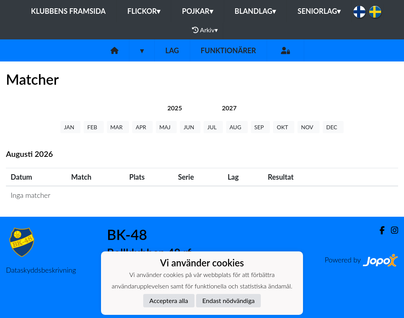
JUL (213, 127)
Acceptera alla (169, 300)
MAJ (166, 127)
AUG (237, 127)
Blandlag (255, 11)
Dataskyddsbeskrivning (41, 270)
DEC (333, 127)
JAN (70, 127)
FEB (93, 127)
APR (142, 127)
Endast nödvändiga (228, 300)
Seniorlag (318, 11)
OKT (284, 127)
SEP (260, 127)
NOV (308, 127)
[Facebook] (379, 230)
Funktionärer (228, 50)
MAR (117, 127)
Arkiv (204, 30)
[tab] (174, 108)
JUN (190, 127)
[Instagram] (391, 230)
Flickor (144, 11)
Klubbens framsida (68, 11)
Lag (172, 50)
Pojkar (197, 11)
